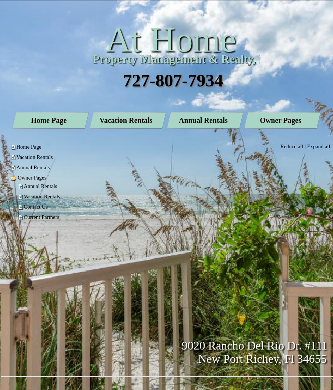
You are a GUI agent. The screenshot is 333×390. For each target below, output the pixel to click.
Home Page (29, 147)
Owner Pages (28, 178)
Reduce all (291, 146)
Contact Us (36, 207)
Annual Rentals (33, 167)
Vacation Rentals (35, 157)
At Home (171, 39)
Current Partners (41, 217)
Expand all (318, 146)
